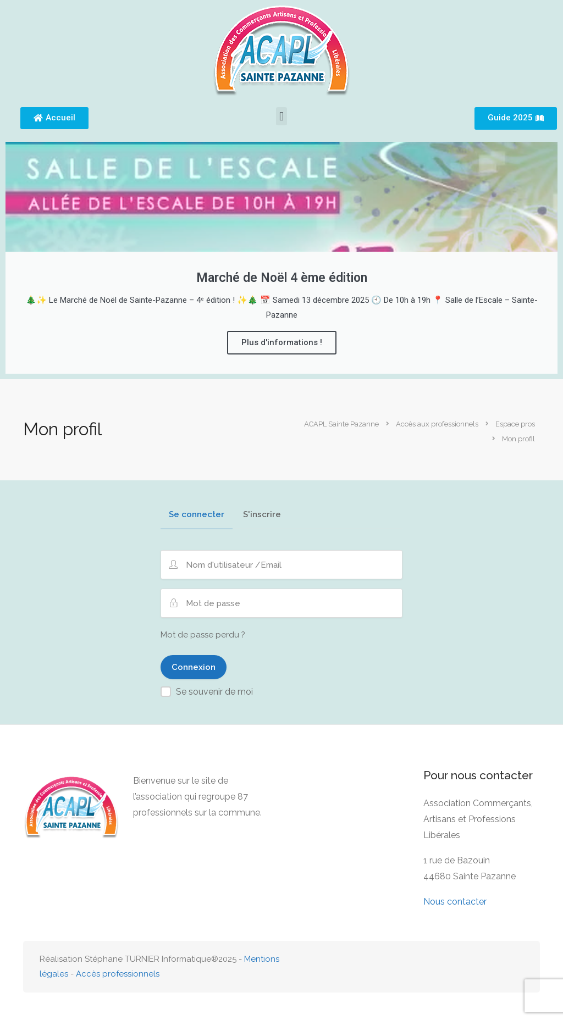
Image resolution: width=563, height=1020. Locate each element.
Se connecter (196, 515)
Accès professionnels (117, 974)
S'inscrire (262, 515)
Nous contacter (455, 901)
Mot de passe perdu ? (203, 635)
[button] (281, 116)
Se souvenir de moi (214, 691)
